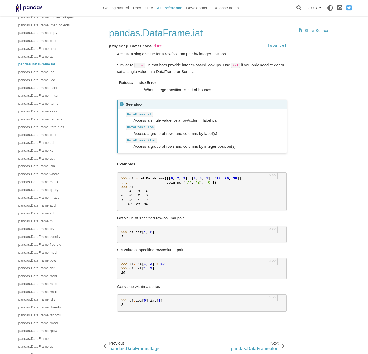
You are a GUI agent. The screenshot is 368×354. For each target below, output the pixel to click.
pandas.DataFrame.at (35, 56)
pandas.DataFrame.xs (35, 151)
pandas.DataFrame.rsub (37, 284)
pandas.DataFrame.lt (35, 339)
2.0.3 (313, 8)
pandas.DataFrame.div (36, 229)
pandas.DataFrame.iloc (36, 80)
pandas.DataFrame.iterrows (40, 119)
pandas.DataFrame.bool (37, 41)
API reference (169, 8)
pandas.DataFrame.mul (37, 221)
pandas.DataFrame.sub (37, 213)
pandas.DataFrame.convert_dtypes (46, 17)
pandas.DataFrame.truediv (39, 237)
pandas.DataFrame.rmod (38, 323)
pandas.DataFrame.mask (38, 182)
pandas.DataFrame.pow (37, 260)
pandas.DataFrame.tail (36, 143)
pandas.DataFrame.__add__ (41, 197)
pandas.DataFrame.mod (37, 252)
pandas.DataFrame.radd (37, 276)
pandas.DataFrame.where (38, 174)
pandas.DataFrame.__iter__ (40, 95)
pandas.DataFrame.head (38, 49)
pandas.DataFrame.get (36, 158)
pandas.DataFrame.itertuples (41, 127)
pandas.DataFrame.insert (38, 88)
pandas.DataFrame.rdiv (37, 299)
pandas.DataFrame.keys (37, 111)
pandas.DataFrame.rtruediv (40, 307)
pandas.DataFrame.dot (36, 268)
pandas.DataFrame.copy (37, 33)
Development (197, 8)
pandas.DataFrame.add (37, 205)
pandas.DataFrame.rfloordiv (40, 315)
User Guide (143, 8)
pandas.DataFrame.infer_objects (44, 25)
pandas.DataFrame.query (38, 190)
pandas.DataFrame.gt (35, 346)
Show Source (313, 30)
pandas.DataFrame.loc (36, 72)
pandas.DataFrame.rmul (37, 292)
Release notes (226, 8)
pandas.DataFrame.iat (36, 64)
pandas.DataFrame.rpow (38, 331)
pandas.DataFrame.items (38, 103)
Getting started (116, 8)
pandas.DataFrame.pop (37, 135)
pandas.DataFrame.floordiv (39, 245)
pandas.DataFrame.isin (36, 166)
